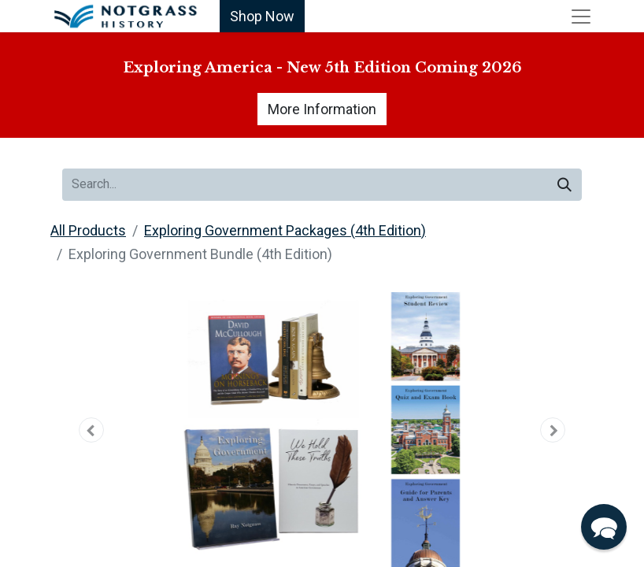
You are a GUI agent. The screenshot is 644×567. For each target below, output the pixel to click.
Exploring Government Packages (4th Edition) (285, 230)
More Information (322, 109)
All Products (88, 230)
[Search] (564, 185)
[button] (91, 430)
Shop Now (262, 16)
